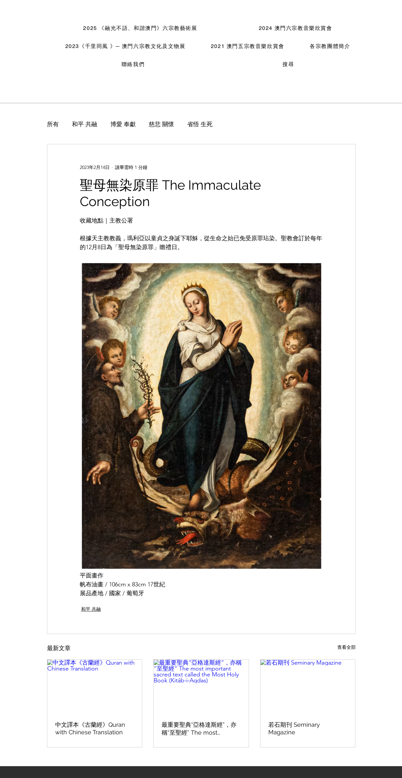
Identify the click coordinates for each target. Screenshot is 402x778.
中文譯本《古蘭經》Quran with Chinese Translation (90, 728)
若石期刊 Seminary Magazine (294, 728)
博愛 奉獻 (123, 124)
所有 (53, 124)
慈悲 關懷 (161, 124)
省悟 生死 (199, 124)
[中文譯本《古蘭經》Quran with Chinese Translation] (94, 686)
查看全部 (346, 647)
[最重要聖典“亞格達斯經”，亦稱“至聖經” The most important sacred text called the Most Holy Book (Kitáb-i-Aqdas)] (201, 686)
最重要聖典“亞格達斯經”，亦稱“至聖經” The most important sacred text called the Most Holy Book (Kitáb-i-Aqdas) (201, 729)
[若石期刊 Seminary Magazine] (307, 686)
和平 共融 (84, 124)
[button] (140, 28)
